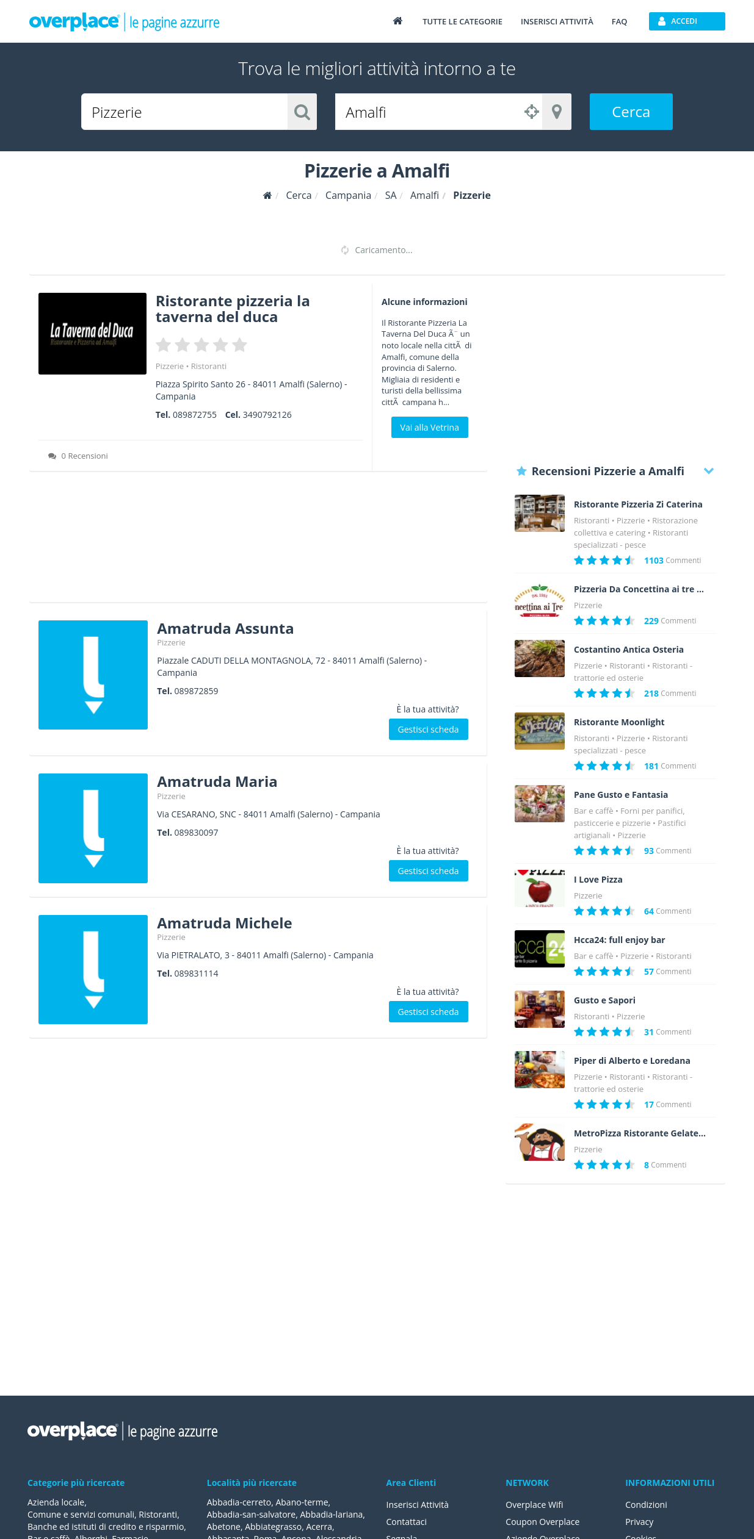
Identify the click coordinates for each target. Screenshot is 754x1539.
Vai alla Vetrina (430, 427)
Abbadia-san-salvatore (251, 1514)
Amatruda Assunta (225, 628)
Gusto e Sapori (605, 1000)
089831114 (197, 973)
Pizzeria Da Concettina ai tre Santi (640, 589)
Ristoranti (209, 366)
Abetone (224, 1526)
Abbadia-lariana (331, 1514)
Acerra (319, 1526)
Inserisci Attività (417, 1504)
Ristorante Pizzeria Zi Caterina (638, 504)
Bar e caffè (594, 810)
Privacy (639, 1521)
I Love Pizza (598, 879)
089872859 (197, 691)
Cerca (631, 111)
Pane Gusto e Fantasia (621, 794)
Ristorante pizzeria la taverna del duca (233, 308)
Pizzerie (170, 366)
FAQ (620, 21)
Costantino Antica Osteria (629, 649)
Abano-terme (301, 1502)
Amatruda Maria (217, 781)
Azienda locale (55, 1502)
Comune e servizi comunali (80, 1514)
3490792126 (267, 414)
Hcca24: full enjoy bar (619, 940)
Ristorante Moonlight (619, 722)
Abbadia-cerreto (239, 1502)
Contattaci (406, 1521)
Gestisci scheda (428, 729)
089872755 (195, 414)
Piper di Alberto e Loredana (632, 1060)
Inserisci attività (557, 21)
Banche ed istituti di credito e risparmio (105, 1526)
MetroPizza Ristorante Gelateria (640, 1133)
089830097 (197, 832)
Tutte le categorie (462, 21)
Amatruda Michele (224, 923)
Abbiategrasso (273, 1526)
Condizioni (646, 1504)
